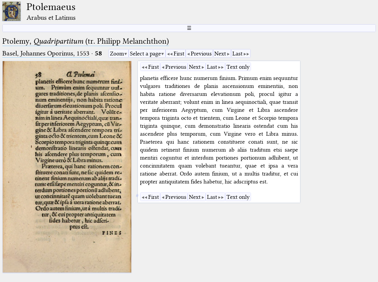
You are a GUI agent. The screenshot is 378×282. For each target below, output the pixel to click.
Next (220, 53)
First (179, 53)
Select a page (145, 53)
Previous (201, 53)
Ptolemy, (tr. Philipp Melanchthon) (85, 41)
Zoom (117, 53)
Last (237, 53)
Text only (238, 66)
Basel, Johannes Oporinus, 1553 (45, 53)
